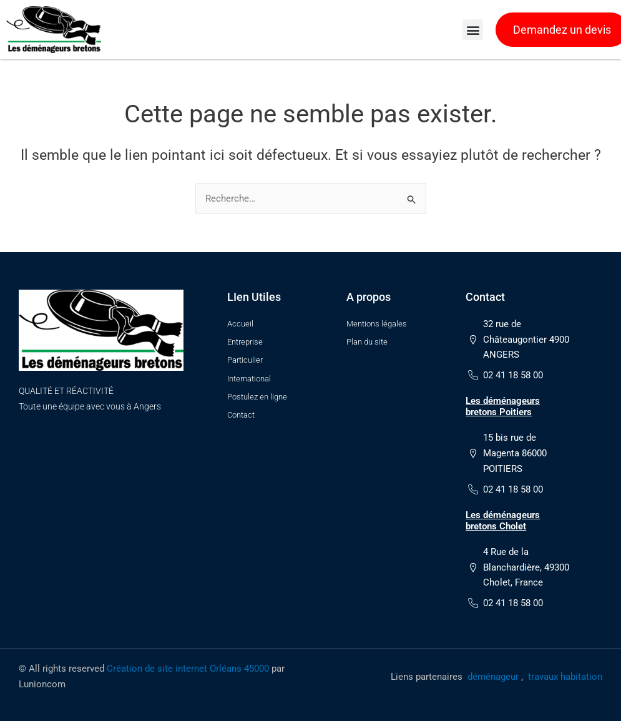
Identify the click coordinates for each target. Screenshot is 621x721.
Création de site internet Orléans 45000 (188, 669)
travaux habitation (565, 677)
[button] (472, 29)
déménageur (493, 677)
